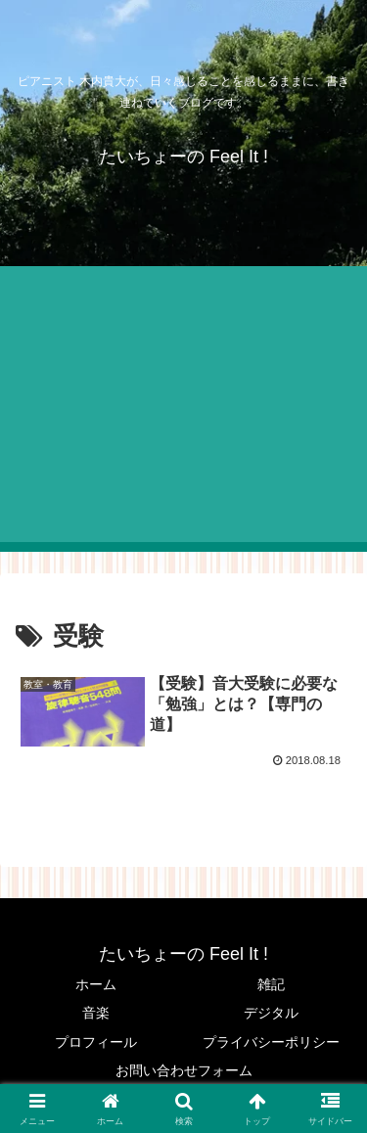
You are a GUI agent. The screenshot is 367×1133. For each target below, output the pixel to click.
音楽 (96, 1012)
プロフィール (96, 1042)
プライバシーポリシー (271, 1042)
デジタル (271, 1012)
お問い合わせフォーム (183, 1070)
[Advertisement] (183, 409)
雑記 (271, 984)
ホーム (95, 984)
